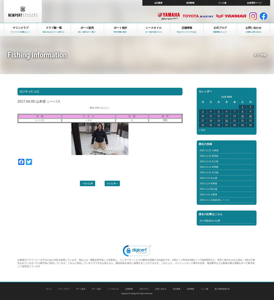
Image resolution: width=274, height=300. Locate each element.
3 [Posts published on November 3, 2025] (203, 111)
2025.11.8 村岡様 (208, 183)
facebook (263, 16)
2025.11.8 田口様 (208, 189)
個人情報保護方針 (222, 289)
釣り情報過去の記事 (210, 220)
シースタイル (113, 289)
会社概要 (158, 3)
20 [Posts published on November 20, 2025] (226, 120)
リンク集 (222, 3)
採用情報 (190, 3)
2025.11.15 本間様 (209, 167)
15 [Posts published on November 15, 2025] (242, 116)
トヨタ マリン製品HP (198, 16)
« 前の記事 (87, 183)
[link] (137, 251)
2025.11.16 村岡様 (209, 156)
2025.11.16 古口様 (209, 161)
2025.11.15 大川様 (209, 172)
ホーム (49, 289)
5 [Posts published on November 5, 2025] (218, 111)
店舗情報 (129, 289)
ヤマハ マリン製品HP (169, 16)
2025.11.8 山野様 (208, 194)
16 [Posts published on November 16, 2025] (250, 116)
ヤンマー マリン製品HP (231, 16)
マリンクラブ (63, 289)
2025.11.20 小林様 (209, 150)
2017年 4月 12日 (29, 91)
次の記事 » (112, 183)
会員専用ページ (254, 3)
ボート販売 (80, 289)
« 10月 (202, 130)
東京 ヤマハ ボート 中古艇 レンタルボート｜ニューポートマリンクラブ (23, 11)
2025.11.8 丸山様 (208, 178)
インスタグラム (253, 16)
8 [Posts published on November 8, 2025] (242, 111)
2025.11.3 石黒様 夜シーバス (214, 200)
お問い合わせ (160, 289)
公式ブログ (144, 289)
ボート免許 (96, 289)
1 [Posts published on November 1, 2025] (242, 107)
